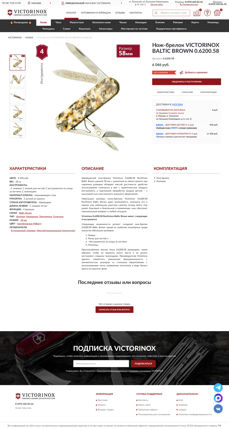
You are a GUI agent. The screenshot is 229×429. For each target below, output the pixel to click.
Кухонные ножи (101, 22)
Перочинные (45, 217)
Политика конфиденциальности (195, 415)
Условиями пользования (140, 371)
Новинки (182, 405)
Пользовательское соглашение (154, 415)
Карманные (32, 217)
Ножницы (213, 22)
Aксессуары (105, 29)
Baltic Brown (25, 213)
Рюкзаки (178, 22)
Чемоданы (48, 29)
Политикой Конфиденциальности (112, 371)
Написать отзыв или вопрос (114, 310)
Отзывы (120, 13)
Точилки (160, 22)
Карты (195, 22)
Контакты (136, 13)
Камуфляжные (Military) (29, 224)
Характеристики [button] (165, 92)
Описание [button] (187, 92)
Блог (180, 400)
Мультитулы (77, 22)
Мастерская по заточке (134, 29)
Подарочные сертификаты (171, 29)
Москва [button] (177, 104)
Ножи (43, 22)
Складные (58, 217)
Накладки (141, 22)
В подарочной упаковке (23, 231)
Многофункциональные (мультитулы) (56, 231)
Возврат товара (106, 410)
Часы (58, 22)
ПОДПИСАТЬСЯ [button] (143, 364)
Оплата (101, 405)
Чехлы (123, 22)
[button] (189, 4)
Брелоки (20, 217)
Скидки (182, 410)
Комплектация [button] (208, 92)
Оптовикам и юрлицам (96, 13)
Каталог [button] (71, 13)
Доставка (103, 400)
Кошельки (84, 29)
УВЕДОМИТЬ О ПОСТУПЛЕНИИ (186, 82)
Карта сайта (144, 405)
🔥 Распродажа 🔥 (21, 22)
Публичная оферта (147, 410)
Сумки (66, 29)
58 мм (24, 220)
